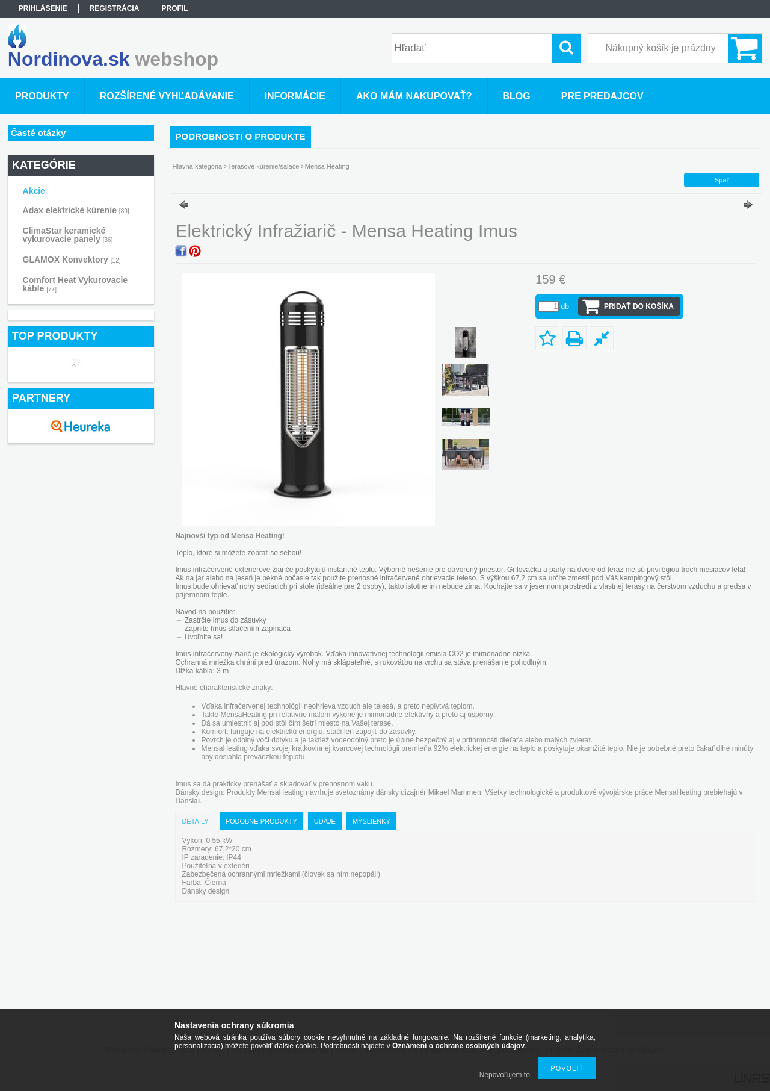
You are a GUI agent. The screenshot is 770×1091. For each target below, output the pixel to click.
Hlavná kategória (198, 166)
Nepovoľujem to (504, 1075)
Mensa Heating (327, 166)
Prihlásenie (43, 8)
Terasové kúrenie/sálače (264, 166)
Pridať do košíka (639, 306)
